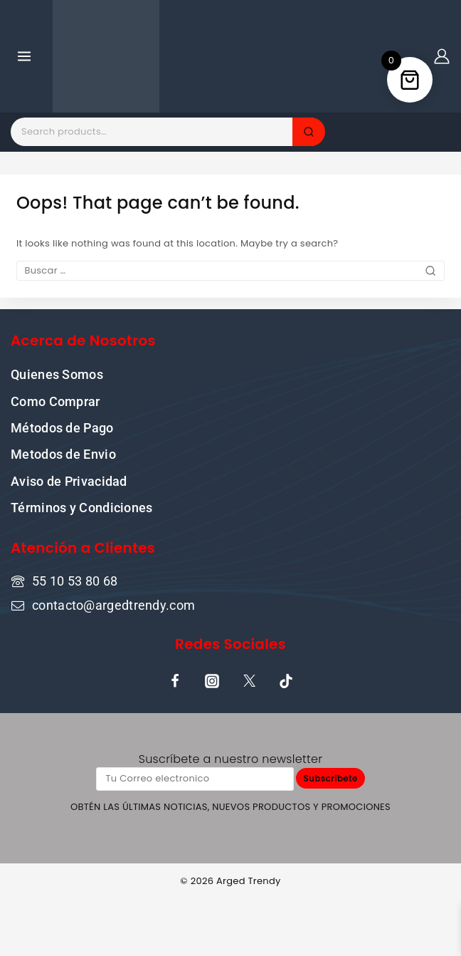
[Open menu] (24, 56)
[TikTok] (286, 681)
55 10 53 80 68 (74, 580)
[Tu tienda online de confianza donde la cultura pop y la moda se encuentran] (106, 56)
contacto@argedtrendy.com (113, 605)
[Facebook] (175, 681)
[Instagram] (212, 681)
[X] (249, 681)
